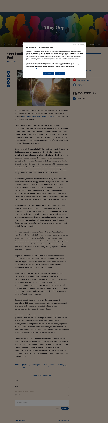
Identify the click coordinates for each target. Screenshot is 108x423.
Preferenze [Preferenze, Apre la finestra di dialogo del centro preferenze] (48, 73)
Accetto (60, 73)
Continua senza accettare (78, 44)
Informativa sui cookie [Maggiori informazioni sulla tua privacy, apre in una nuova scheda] (45, 59)
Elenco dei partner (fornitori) (33, 68)
